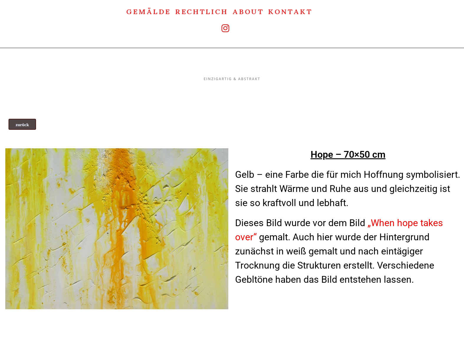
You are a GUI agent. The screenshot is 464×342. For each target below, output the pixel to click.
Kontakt (290, 11)
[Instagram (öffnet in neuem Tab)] (219, 28)
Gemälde (148, 11)
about (248, 11)
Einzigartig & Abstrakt (232, 66)
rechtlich (201, 11)
